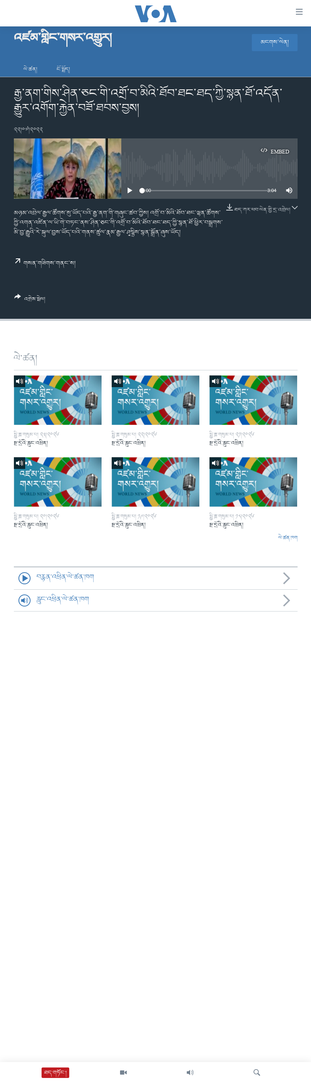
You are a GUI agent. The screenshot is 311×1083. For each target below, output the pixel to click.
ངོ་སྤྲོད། (63, 69)
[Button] (30, 301)
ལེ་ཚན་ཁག (288, 538)
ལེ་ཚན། (30, 69)
